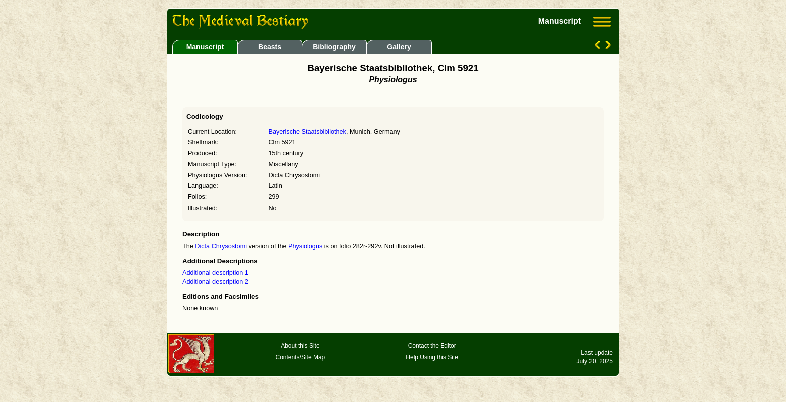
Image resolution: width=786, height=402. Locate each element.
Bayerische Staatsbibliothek (307, 131)
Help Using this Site (432, 357)
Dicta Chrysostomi (221, 246)
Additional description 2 (215, 281)
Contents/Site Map (300, 357)
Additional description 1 (215, 272)
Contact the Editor (432, 345)
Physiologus (305, 246)
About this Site (300, 345)
